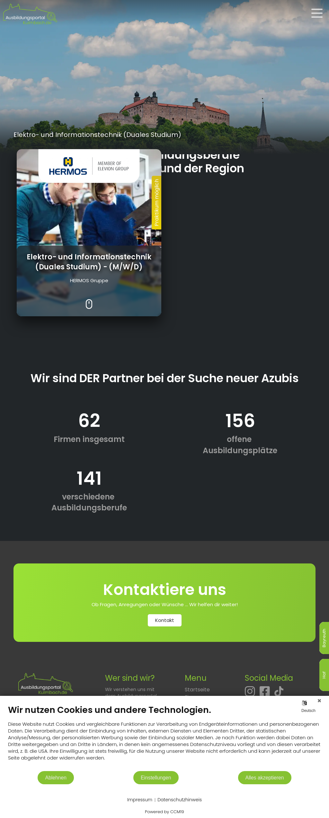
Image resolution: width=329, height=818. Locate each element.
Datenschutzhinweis (179, 800)
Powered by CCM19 (164, 812)
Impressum (139, 800)
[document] (164, 737)
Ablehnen (56, 777)
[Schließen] (319, 701)
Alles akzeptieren (264, 777)
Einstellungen (156, 777)
